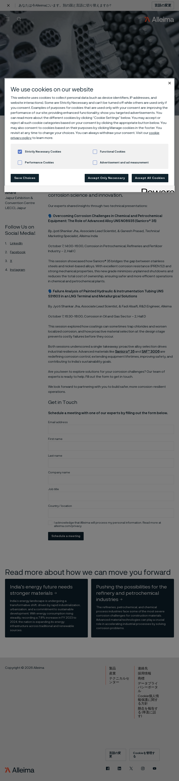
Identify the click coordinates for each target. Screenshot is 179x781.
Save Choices (25, 178)
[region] (89, 135)
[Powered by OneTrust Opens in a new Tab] (157, 189)
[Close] (169, 83)
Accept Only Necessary (106, 178)
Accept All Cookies (150, 178)
